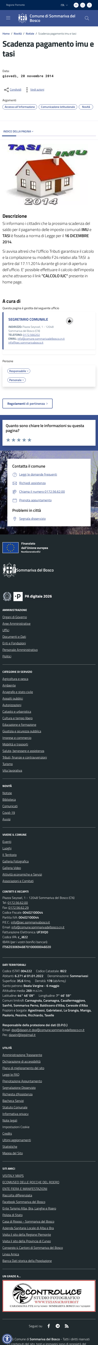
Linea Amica (10, 1254)
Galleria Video (11, 867)
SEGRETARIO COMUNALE (28, 319)
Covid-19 (8, 812)
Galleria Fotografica (15, 861)
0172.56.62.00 (18, 902)
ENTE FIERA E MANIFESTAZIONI (24, 1188)
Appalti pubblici (12, 698)
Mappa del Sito (12, 1153)
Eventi (6, 841)
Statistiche (9, 1146)
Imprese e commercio (16, 737)
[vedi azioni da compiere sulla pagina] (34, 90)
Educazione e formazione (19, 724)
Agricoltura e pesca (15, 678)
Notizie (30, 33)
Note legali (9, 1120)
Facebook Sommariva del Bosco (23, 1201)
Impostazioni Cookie (15, 1126)
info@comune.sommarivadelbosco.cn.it (41, 338)
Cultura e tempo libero (17, 718)
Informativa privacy (15, 1113)
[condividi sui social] (12, 90)
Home (6, 33)
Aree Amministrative (16, 623)
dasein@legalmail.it (22, 1034)
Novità (18, 33)
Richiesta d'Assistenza (17, 1094)
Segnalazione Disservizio (19, 1087)
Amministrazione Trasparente (22, 1054)
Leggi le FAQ (10, 1074)
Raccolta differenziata (17, 1195)
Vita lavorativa (12, 770)
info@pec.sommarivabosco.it (25, 342)
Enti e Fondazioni (14, 643)
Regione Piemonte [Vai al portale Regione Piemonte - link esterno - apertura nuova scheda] (15, 5)
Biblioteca (9, 799)
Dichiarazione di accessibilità (21, 1061)
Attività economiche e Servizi (22, 874)
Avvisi (6, 819)
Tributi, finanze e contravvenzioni (24, 757)
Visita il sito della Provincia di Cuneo (26, 1241)
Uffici (5, 630)
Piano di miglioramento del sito (23, 1067)
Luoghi (6, 848)
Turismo (7, 763)
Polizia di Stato (12, 1214)
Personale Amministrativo (20, 649)
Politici (6, 656)
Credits (7, 1133)
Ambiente (9, 685)
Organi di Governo (14, 616)
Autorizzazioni (11, 704)
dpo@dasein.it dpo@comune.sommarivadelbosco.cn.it (47, 1029)
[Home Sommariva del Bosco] (47, 18)
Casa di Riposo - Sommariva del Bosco (28, 1221)
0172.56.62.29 (18, 907)
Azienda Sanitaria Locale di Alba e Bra (28, 1227)
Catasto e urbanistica (16, 711)
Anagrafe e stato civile (17, 691)
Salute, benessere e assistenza (23, 750)
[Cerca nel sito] (87, 18)
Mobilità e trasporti (15, 744)
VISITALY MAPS (13, 1175)
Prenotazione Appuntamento (22, 1081)
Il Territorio (9, 854)
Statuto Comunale (14, 1107)
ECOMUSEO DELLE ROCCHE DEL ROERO (30, 1182)
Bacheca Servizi (13, 1100)
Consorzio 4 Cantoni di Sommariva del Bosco (32, 1247)
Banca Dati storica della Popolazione (27, 1260)
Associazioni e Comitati (18, 880)
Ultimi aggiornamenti (16, 1140)
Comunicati (10, 806)
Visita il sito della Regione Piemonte (26, 1234)
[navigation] (8, 17)
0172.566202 (31, 335)
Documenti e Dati (14, 636)
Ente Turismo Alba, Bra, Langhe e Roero (29, 1208)
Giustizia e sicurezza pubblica (21, 731)
